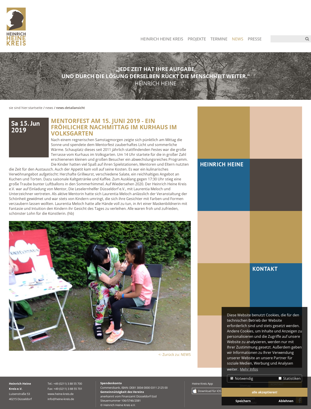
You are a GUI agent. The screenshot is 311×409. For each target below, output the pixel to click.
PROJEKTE (197, 39)
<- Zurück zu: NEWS (174, 354)
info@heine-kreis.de (61, 399)
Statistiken (290, 378)
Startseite (35, 108)
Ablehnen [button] (286, 401)
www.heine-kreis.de (61, 394)
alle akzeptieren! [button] (264, 392)
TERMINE (218, 39)
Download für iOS (209, 391)
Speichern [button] (243, 401)
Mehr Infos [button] (249, 369)
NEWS (237, 39)
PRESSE (255, 39)
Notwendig (241, 378)
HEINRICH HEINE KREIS (162, 39)
